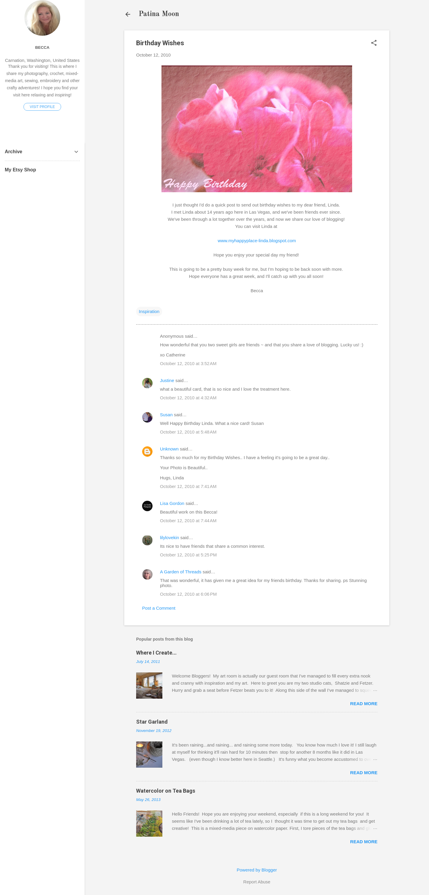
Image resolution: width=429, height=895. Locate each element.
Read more (363, 703)
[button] (373, 43)
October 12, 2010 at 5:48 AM (188, 431)
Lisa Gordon (172, 503)
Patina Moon (159, 14)
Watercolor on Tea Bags (165, 791)
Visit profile (42, 107)
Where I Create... (156, 653)
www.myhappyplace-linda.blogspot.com (257, 240)
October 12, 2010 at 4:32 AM (188, 397)
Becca (42, 47)
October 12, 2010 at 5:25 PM (188, 554)
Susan (166, 414)
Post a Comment (158, 608)
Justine (167, 380)
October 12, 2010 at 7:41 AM (188, 486)
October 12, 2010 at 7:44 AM (188, 520)
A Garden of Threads (180, 571)
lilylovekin (169, 537)
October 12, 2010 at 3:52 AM (188, 363)
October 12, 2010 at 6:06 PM (188, 594)
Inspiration (149, 311)
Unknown (169, 448)
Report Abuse (257, 881)
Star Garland (152, 722)
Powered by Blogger (257, 869)
